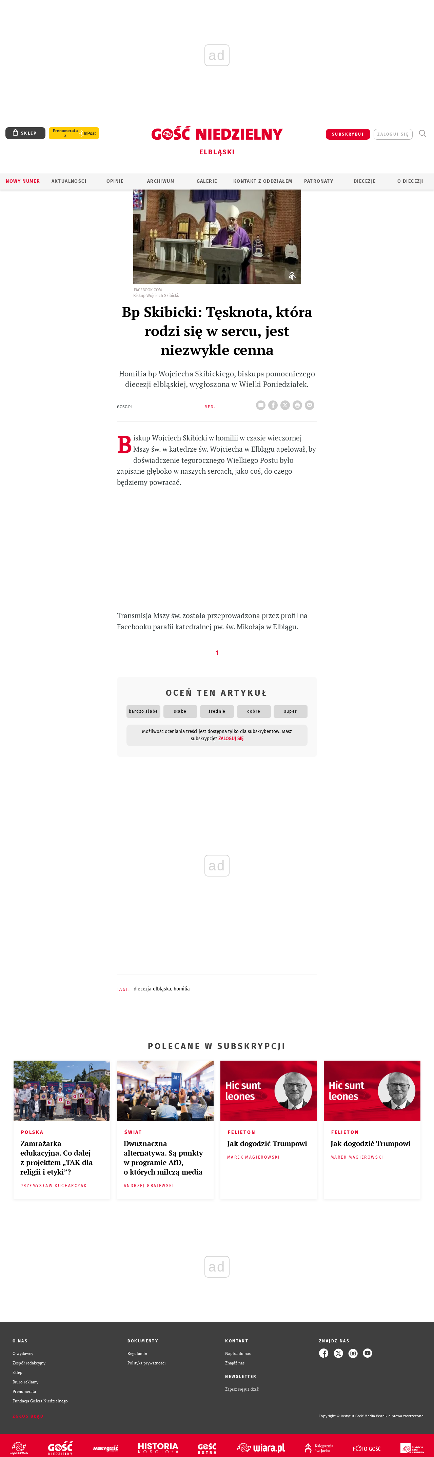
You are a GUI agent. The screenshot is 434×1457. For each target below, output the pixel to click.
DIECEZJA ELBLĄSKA (152, 989)
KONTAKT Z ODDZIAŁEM (263, 181)
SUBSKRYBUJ (348, 134)
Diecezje (365, 181)
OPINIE (114, 181)
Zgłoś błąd (28, 1416)
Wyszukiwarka (422, 133)
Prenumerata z (65, 133)
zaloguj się (393, 134)
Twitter (286, 403)
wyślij (311, 403)
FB (274, 403)
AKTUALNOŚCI (69, 181)
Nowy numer (23, 181)
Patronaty (318, 181)
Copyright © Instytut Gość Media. (347, 1416)
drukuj (299, 403)
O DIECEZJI (410, 181)
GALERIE (207, 181)
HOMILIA (182, 989)
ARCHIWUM (161, 181)
